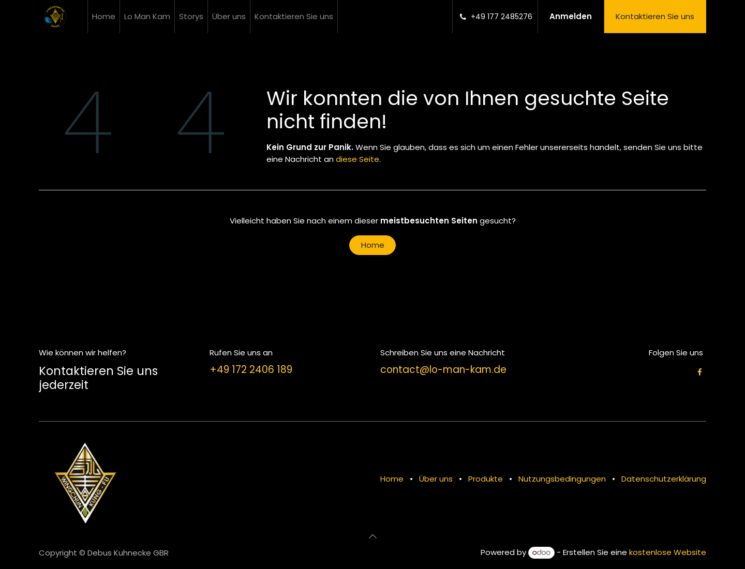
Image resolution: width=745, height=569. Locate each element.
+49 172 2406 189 (251, 370)
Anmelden (570, 16)
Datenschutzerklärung (663, 478)
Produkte (485, 478)
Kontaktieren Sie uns (655, 16)
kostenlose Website (667, 552)
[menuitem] (104, 16)
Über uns (436, 478)
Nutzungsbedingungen (562, 478)
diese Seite (357, 159)
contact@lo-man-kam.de (443, 370)
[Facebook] (700, 372)
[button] (372, 536)
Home (372, 244)
